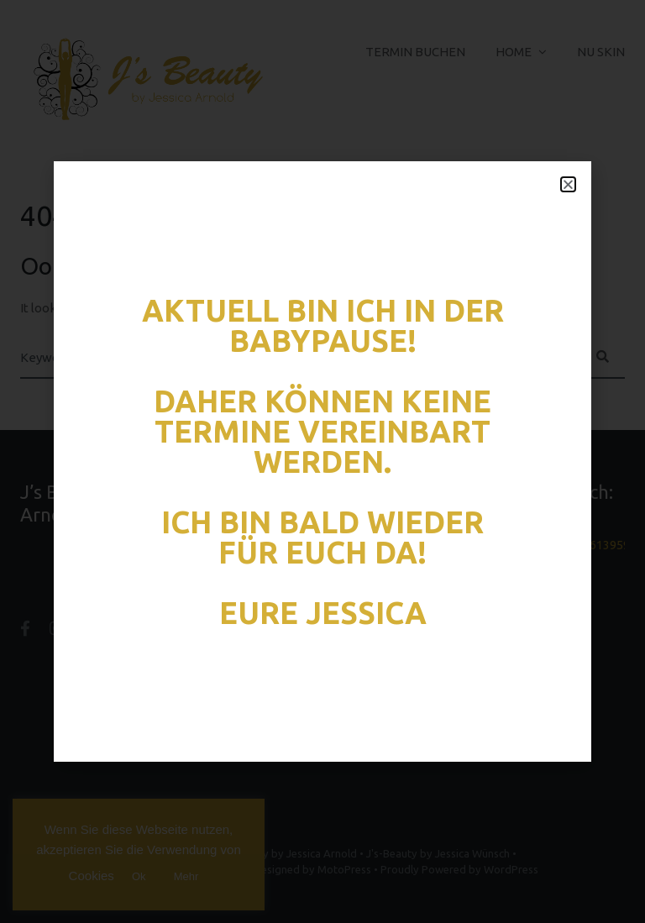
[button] (568, 184)
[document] (322, 461)
